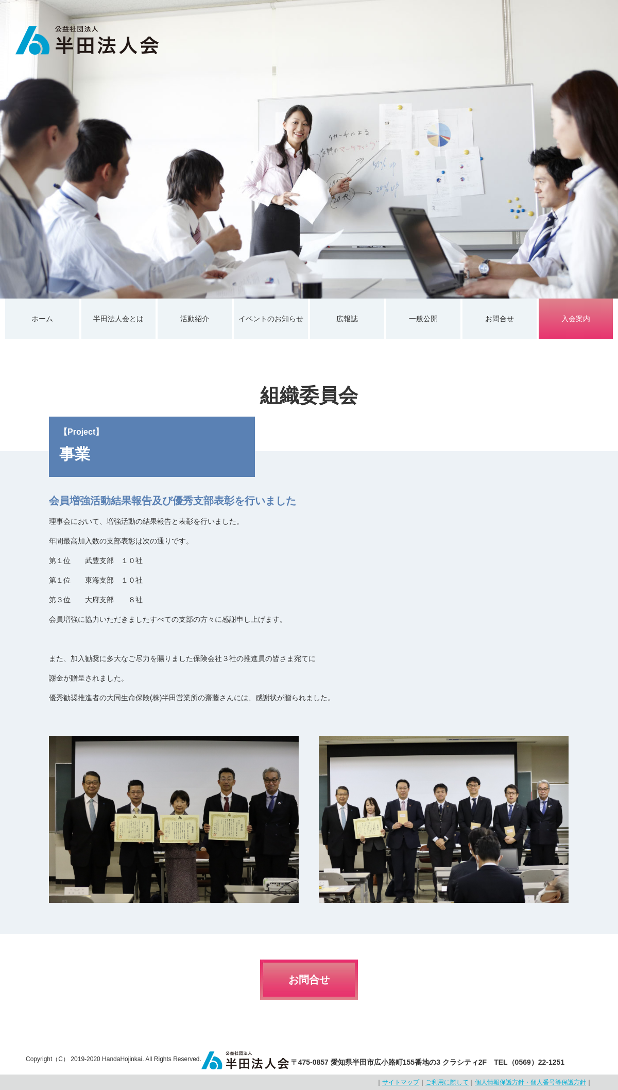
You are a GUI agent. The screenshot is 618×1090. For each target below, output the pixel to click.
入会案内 (575, 319)
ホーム (42, 319)
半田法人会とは (118, 319)
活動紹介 (194, 319)
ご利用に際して (447, 1082)
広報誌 (347, 319)
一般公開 (423, 319)
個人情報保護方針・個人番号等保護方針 (530, 1082)
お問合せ (499, 319)
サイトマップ (400, 1082)
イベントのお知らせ (270, 319)
